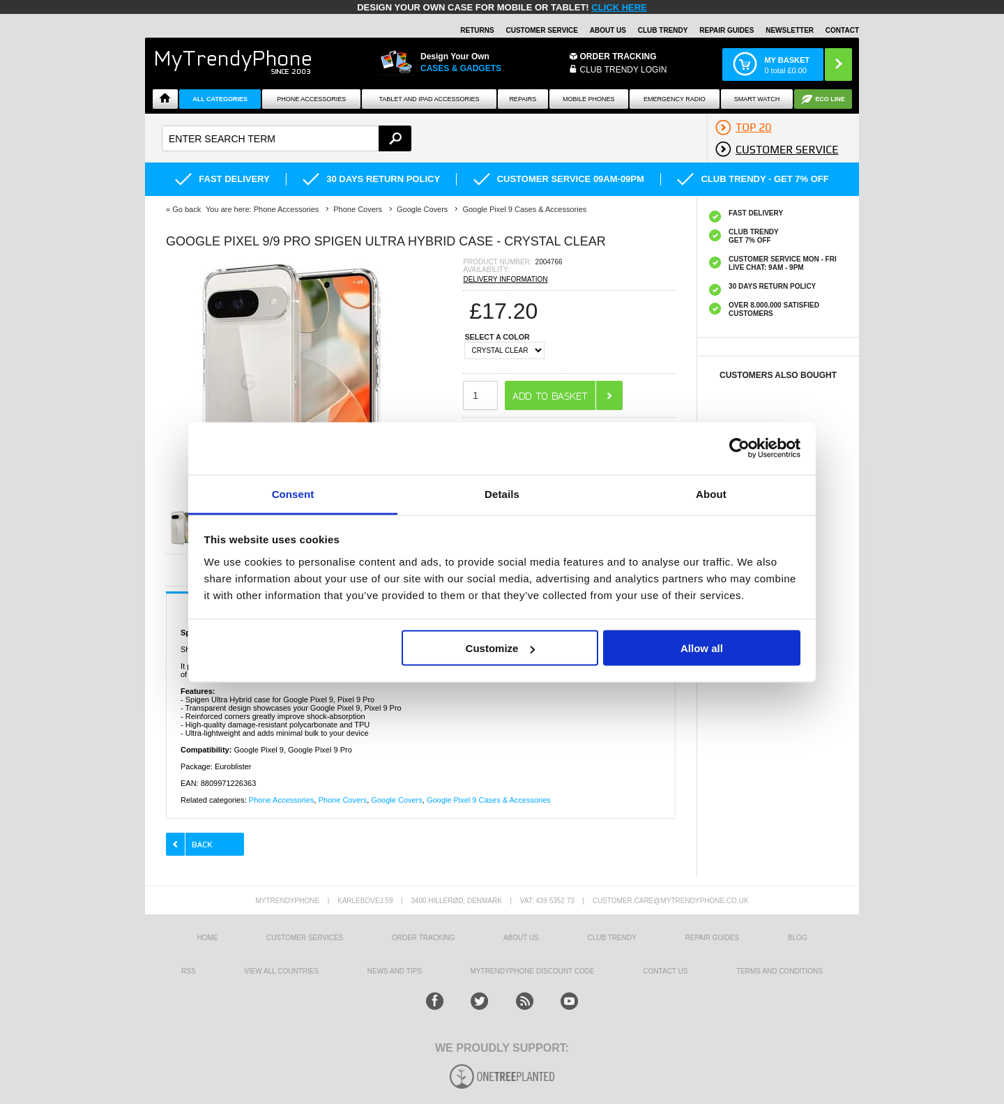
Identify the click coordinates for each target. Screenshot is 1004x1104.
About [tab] (711, 493)
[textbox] (286, 138)
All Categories (220, 99)
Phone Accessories (311, 99)
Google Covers (396, 800)
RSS (188, 971)
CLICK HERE (618, 7)
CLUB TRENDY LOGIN (623, 70)
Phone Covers (343, 800)
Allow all (701, 648)
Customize (500, 648)
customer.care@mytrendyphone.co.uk (671, 901)
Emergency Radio (675, 99)
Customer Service (541, 30)
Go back (186, 209)
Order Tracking (618, 56)
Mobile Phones (589, 99)
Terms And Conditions (779, 971)
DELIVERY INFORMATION (505, 279)
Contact (842, 30)
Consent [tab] (293, 493)
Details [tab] (502, 493)
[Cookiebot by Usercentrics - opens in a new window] (739, 448)
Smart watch (757, 99)
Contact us (665, 971)
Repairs (522, 99)
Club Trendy (663, 30)
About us (521, 938)
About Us (608, 30)
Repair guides (726, 30)
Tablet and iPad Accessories (429, 99)
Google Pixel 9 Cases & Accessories (489, 800)
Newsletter (790, 30)
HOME (207, 938)
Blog (797, 938)
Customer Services (304, 938)
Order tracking (423, 938)
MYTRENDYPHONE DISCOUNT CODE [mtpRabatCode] (533, 971)
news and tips (394, 971)
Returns (477, 30)
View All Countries (281, 971)
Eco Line (830, 99)
